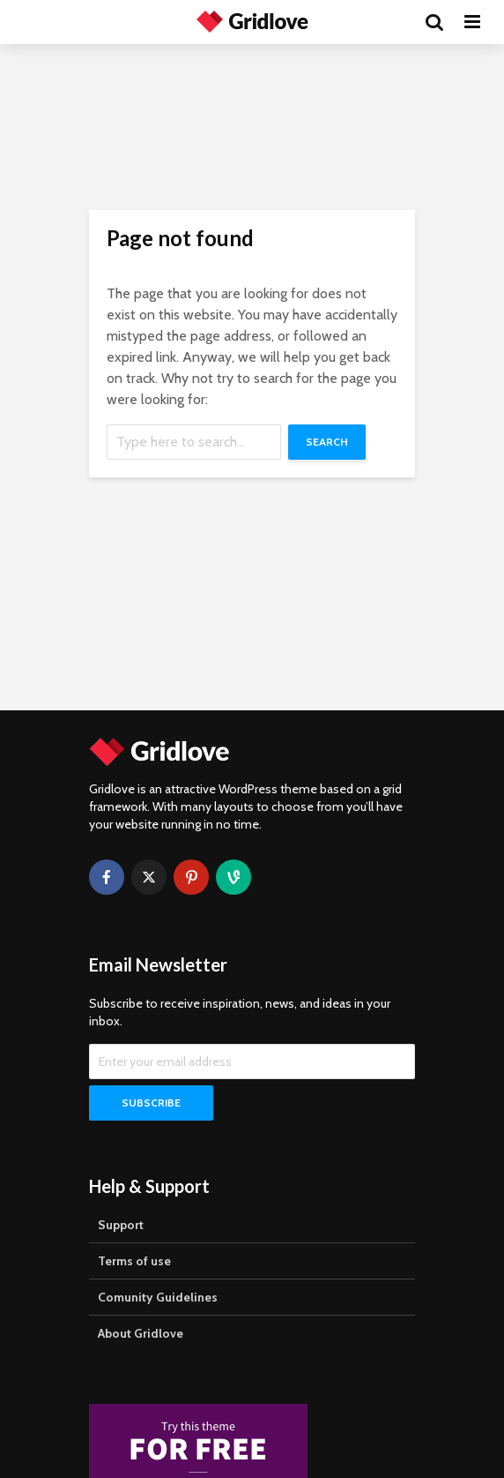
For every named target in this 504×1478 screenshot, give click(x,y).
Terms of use (134, 1261)
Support (121, 1225)
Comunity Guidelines (158, 1297)
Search (327, 441)
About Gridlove (140, 1333)
